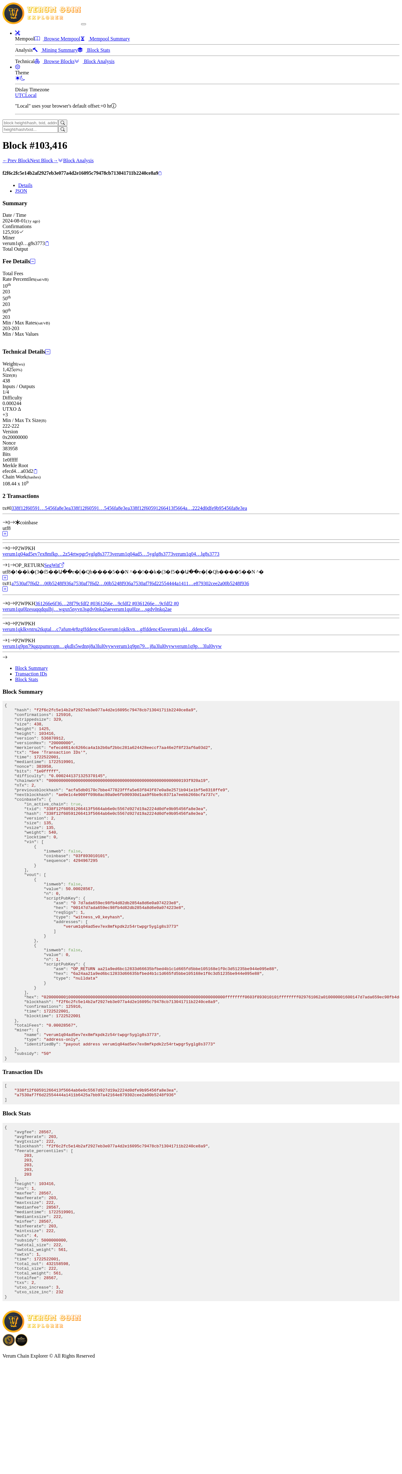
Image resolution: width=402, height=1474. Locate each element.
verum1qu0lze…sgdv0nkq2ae (141, 609)
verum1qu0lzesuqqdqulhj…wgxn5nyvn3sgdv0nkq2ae (57, 609)
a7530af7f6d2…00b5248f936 (41, 583)
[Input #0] (12, 522)
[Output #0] (12, 548)
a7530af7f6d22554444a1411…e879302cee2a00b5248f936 (190, 583)
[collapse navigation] (83, 24)
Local (30, 95)
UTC (20, 95)
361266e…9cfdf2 (116, 603)
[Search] (62, 123)
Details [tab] (25, 185)
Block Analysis (76, 160)
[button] (17, 33)
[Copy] (160, 173)
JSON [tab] (21, 191)
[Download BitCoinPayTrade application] (9, 1454)
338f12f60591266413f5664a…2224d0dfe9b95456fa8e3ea (188, 508)
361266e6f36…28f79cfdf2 (65, 603)
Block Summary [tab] (31, 668)
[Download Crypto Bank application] (21, 1454)
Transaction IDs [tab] (31, 673)
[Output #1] (12, 565)
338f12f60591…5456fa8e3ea (40, 508)
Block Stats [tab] (26, 679)
